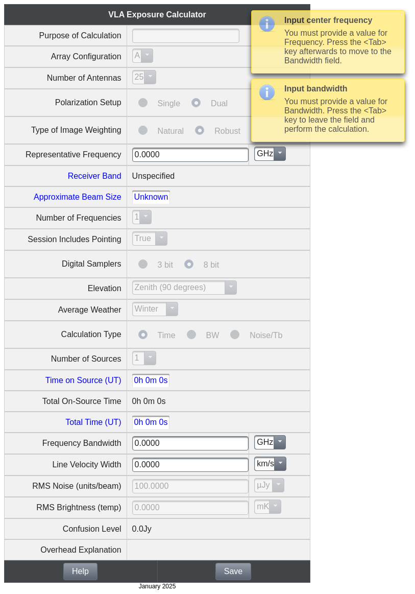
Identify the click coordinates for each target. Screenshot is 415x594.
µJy (263, 485)
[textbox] (185, 36)
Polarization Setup (88, 102)
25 (139, 77)
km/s (265, 463)
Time (167, 335)
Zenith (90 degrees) (170, 287)
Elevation (104, 288)
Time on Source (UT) (83, 380)
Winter (146, 308)
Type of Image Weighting (76, 130)
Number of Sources (86, 358)
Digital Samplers (91, 263)
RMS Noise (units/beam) (76, 486)
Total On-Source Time (81, 401)
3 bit (165, 264)
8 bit (211, 264)
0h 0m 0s (151, 380)
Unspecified (153, 176)
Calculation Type (91, 334)
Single (169, 103)
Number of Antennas (84, 78)
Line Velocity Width (86, 464)
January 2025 (157, 586)
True (143, 238)
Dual (219, 103)
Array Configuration (86, 56)
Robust (227, 131)
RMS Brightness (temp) (78, 507)
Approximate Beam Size (77, 197)
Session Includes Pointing (74, 239)
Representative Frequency (73, 154)
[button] (80, 571)
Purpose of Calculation (80, 35)
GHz (265, 153)
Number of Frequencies (78, 217)
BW (212, 335)
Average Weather (89, 309)
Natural (171, 131)
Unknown (151, 197)
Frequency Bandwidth (81, 443)
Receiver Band (94, 176)
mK (263, 506)
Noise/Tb (266, 335)
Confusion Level (92, 529)
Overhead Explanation (80, 549)
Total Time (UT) (93, 422)
